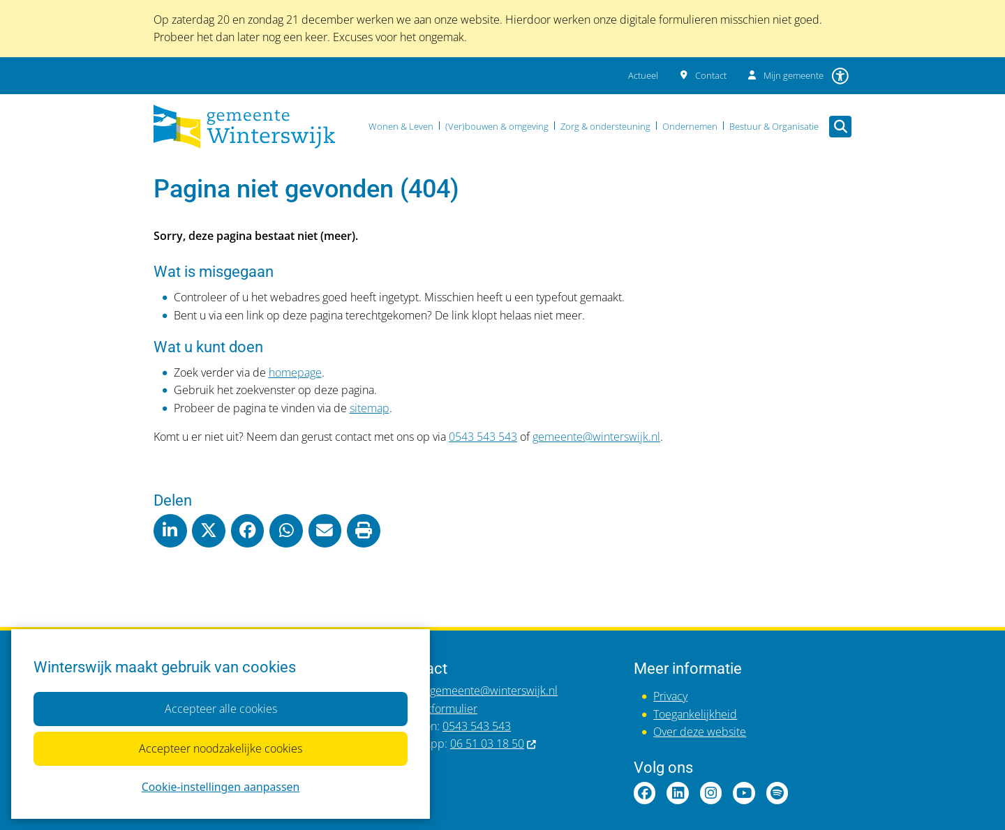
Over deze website (699, 731)
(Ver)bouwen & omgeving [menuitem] (497, 126)
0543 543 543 (483, 436)
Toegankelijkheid (695, 714)
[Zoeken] (840, 126)
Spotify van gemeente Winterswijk (777, 793)
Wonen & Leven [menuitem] (400, 126)
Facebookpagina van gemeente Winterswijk (645, 793)
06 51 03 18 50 (493, 743)
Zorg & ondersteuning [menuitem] (605, 126)
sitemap (369, 408)
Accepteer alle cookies (220, 708)
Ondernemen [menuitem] (689, 126)
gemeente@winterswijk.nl (596, 436)
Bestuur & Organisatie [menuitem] (774, 126)
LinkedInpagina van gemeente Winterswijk (678, 793)
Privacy (670, 696)
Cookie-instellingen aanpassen (220, 786)
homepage (295, 372)
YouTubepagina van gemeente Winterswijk (744, 793)
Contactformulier (435, 708)
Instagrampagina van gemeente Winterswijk (711, 793)
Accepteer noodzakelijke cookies (220, 748)
